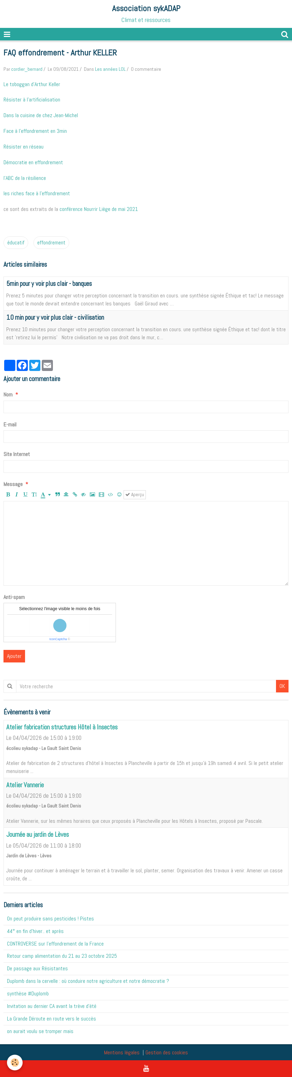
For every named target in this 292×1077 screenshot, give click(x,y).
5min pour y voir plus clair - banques (49, 283)
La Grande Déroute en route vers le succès (51, 1018)
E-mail (9, 424)
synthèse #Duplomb (28, 993)
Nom (8, 394)
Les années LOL (110, 69)
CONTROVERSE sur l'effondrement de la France (55, 943)
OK (282, 686)
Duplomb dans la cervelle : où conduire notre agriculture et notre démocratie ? (88, 981)
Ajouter (14, 656)
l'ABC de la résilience (24, 178)
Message (13, 484)
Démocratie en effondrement (33, 162)
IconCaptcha (58, 639)
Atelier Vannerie (25, 785)
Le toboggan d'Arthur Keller (31, 84)
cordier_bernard (26, 69)
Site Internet (16, 454)
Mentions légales (122, 1052)
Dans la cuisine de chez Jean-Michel (40, 115)
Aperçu (134, 495)
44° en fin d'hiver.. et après (35, 931)
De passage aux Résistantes (37, 968)
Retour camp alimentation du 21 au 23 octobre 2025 (62, 956)
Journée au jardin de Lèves (37, 834)
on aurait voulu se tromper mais (40, 1031)
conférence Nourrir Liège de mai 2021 (99, 209)
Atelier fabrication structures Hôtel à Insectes (62, 727)
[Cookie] (15, 1062)
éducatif (15, 242)
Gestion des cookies (166, 1052)
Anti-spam (14, 597)
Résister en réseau (23, 146)
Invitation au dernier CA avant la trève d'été (51, 1006)
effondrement (51, 242)
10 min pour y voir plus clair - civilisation (55, 317)
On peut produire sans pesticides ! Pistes (50, 918)
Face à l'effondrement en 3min (35, 131)
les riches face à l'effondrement (36, 193)
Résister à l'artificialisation (31, 99)
